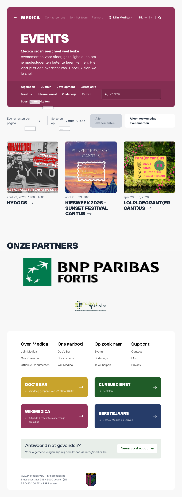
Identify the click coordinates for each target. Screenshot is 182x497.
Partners (97, 17)
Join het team (78, 17)
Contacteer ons (55, 17)
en (151, 17)
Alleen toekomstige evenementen (143, 121)
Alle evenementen (105, 121)
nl (141, 17)
